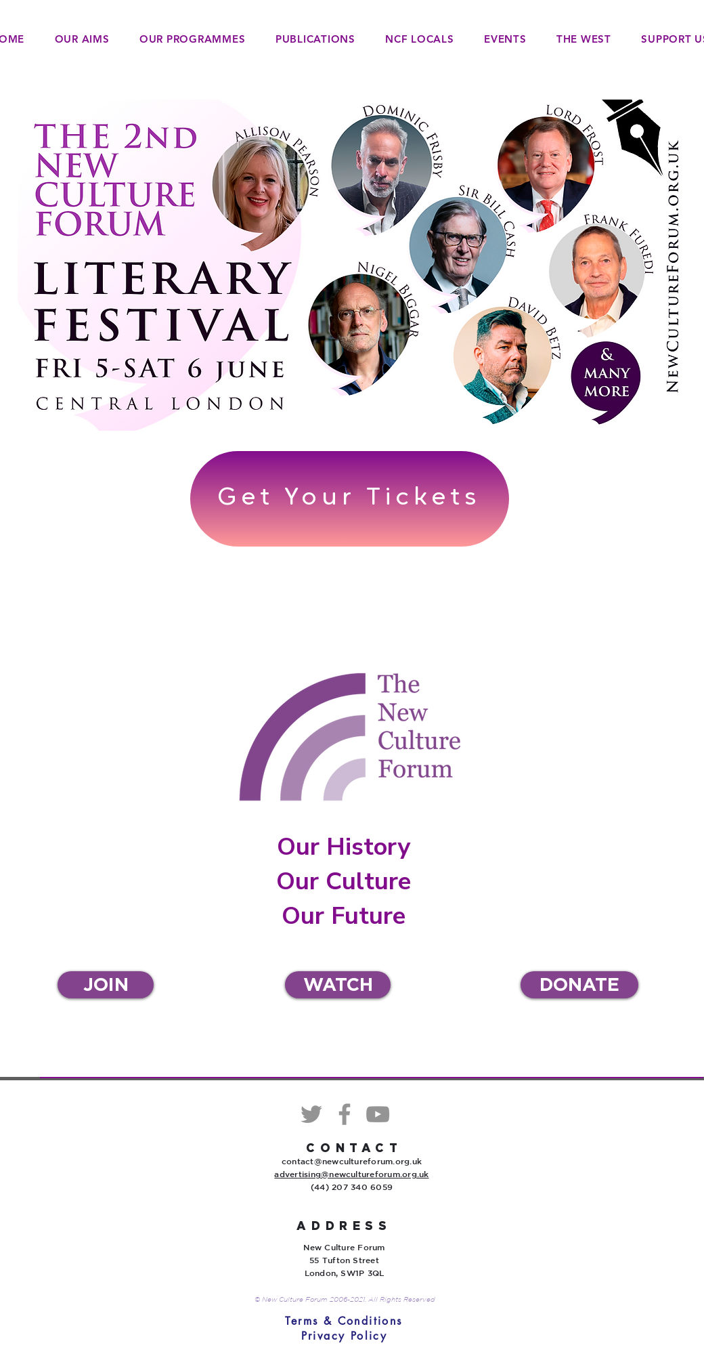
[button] (192, 39)
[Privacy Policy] (344, 1336)
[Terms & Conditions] (344, 1321)
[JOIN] (106, 984)
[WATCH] (338, 984)
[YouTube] (378, 1114)
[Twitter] (311, 1114)
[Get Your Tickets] (349, 499)
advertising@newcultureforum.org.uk (351, 1173)
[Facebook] (344, 1114)
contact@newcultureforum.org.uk (352, 1161)
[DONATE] (579, 984)
